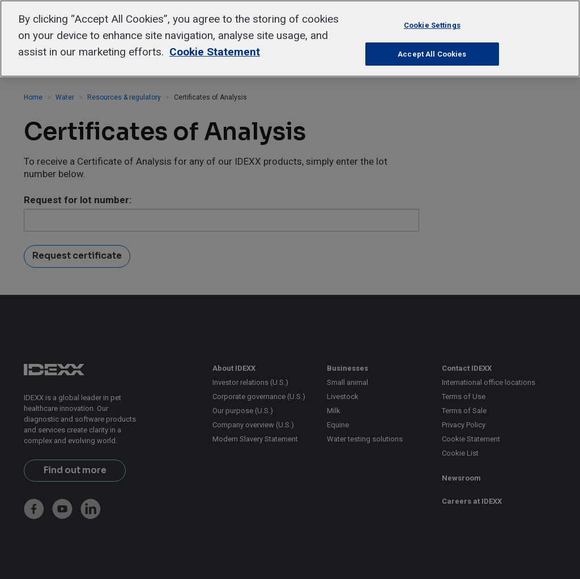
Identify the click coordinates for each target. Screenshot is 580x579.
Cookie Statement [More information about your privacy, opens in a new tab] (214, 51)
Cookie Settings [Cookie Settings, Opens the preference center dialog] (432, 25)
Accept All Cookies (432, 54)
